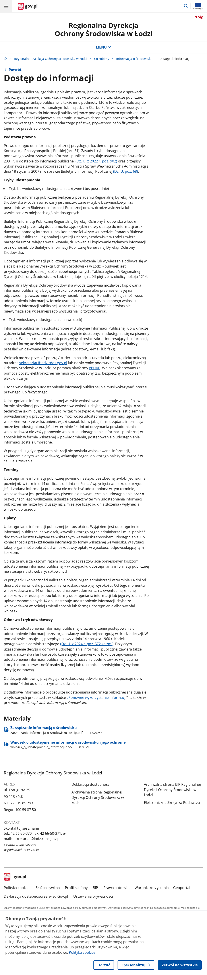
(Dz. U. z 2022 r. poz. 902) (96, 161)
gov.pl (15, 877)
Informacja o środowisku (134, 59)
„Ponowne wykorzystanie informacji (96, 697)
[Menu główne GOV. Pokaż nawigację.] (6, 6)
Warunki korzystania (152, 887)
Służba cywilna (48, 887)
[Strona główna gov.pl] (28, 6)
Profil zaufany (76, 887)
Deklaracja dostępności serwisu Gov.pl (36, 896)
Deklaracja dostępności (91, 784)
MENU (103, 47)
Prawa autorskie (116, 887)
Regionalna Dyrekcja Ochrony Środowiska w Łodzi (50, 59)
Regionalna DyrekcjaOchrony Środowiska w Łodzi (104, 29)
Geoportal (181, 887)
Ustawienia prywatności (93, 896)
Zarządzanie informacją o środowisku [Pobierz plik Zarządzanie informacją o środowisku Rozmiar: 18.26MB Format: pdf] (56, 730)
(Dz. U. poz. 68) (125, 171)
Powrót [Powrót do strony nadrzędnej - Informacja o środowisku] (15, 69)
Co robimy (101, 59)
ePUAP (94, 367)
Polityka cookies (17, 887)
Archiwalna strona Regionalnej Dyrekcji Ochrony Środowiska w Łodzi (98, 797)
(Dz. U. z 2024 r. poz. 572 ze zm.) (86, 643)
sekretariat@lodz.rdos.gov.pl (43, 362)
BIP (95, 887)
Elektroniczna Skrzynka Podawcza (172, 802)
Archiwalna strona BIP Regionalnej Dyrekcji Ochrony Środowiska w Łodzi (172, 789)
